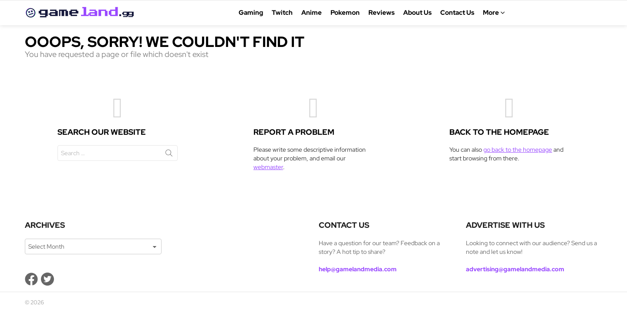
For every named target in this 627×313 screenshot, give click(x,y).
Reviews (381, 12)
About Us (417, 12)
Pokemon (345, 12)
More (491, 12)
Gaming (251, 12)
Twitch (282, 12)
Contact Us (457, 12)
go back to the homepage (517, 149)
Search (169, 154)
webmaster (268, 167)
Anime (311, 12)
